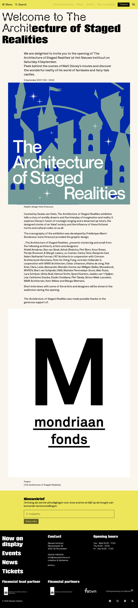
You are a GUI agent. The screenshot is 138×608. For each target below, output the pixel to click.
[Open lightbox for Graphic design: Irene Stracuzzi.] (69, 143)
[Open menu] (7, 4)
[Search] (21, 4)
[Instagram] (117, 601)
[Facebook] (110, 601)
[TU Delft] (90, 591)
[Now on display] (106, 5)
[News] (80, 5)
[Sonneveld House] (63, 5)
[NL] (134, 5)
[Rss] (133, 601)
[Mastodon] (125, 601)
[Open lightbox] (69, 393)
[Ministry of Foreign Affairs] (61, 591)
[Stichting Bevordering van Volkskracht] (119, 591)
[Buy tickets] (124, 5)
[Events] (90, 5)
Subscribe (31, 521)
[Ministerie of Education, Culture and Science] (15, 591)
